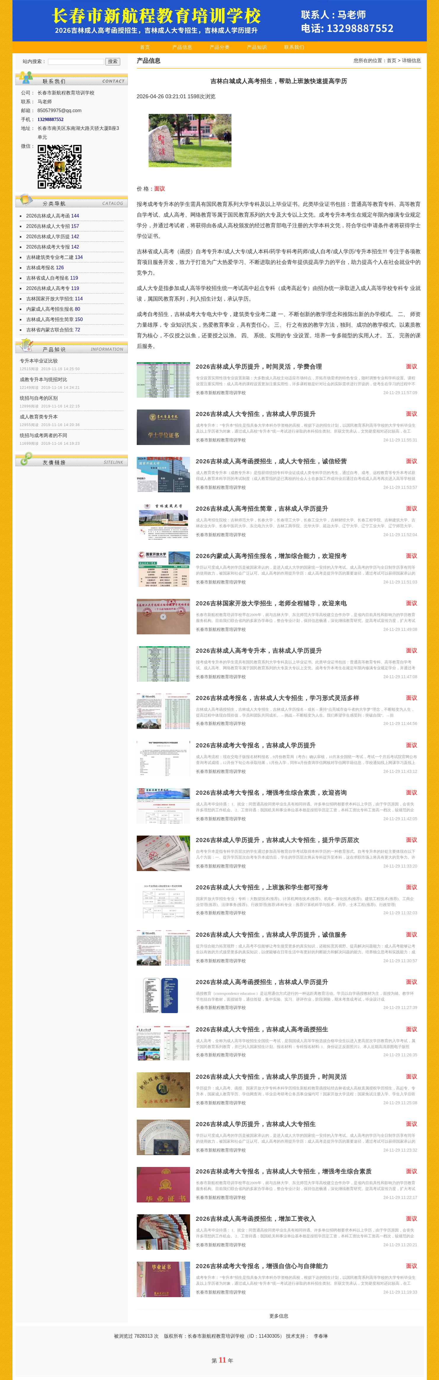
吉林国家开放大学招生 (50, 298)
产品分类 (220, 47)
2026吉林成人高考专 (48, 288)
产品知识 (257, 47)
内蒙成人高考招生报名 (50, 309)
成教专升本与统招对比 (43, 379)
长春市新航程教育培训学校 (221, 393)
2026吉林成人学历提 (48, 236)
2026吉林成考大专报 (48, 246)
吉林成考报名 (40, 267)
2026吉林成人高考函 (48, 215)
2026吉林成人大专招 (48, 226)
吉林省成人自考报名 (47, 277)
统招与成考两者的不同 (43, 435)
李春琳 (321, 1336)
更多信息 (278, 1315)
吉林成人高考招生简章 (50, 319)
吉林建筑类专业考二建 (50, 257)
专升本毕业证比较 (39, 360)
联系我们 (294, 47)
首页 (145, 47)
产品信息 (182, 47)
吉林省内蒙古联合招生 (50, 329)
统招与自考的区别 (39, 398)
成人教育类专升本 (39, 416)
